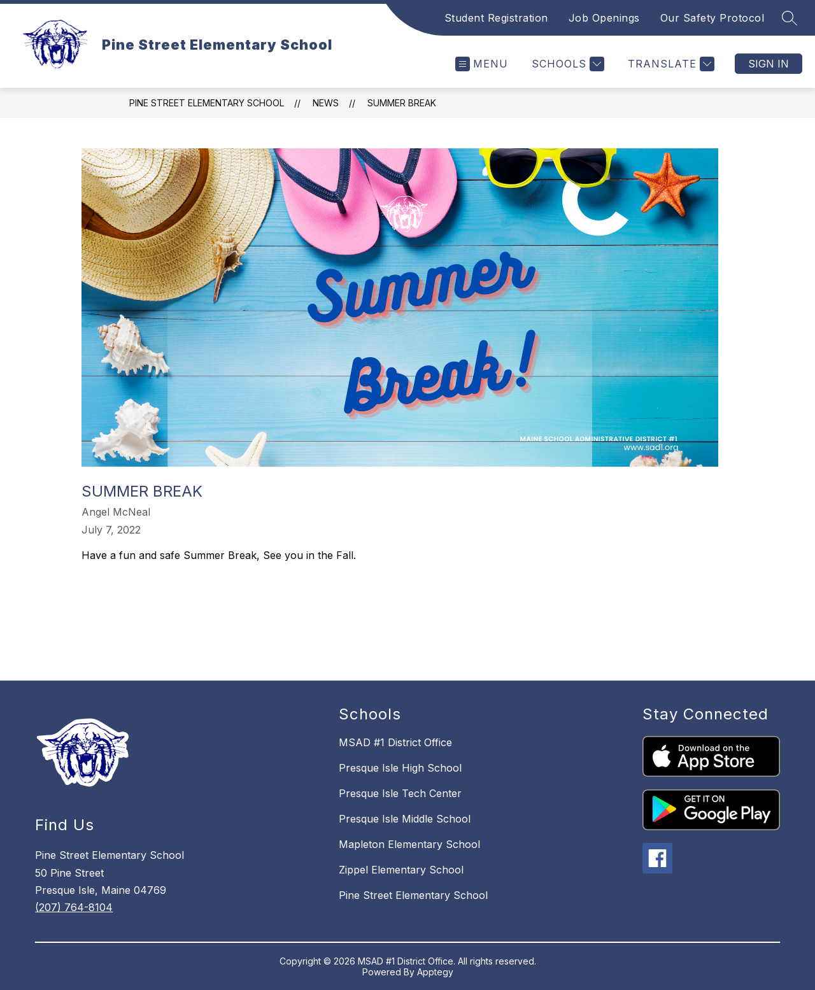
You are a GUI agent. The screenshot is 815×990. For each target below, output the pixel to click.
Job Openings (604, 17)
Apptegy (435, 971)
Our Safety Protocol (712, 17)
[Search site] (789, 17)
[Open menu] (481, 64)
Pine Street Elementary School (206, 102)
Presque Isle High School (400, 767)
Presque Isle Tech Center (400, 793)
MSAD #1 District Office (395, 742)
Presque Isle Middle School (405, 818)
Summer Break (401, 102)
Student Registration (496, 17)
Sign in (768, 63)
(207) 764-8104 (74, 907)
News (326, 102)
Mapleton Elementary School (409, 844)
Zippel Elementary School (401, 869)
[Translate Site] (669, 64)
